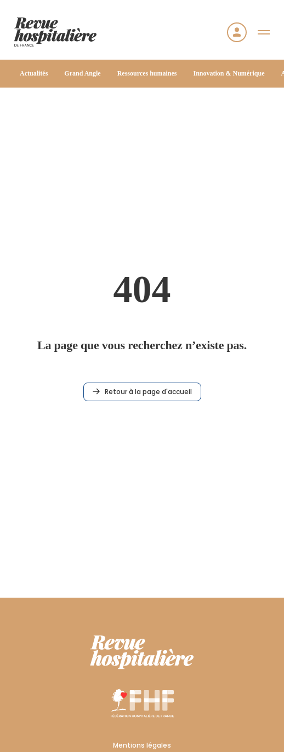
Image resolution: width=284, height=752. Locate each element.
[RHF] (142, 652)
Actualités (34, 73)
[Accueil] (55, 32)
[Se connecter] (237, 32)
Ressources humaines (147, 73)
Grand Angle (82, 73)
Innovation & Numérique (228, 73)
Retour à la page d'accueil (142, 391)
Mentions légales (142, 745)
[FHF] (142, 703)
